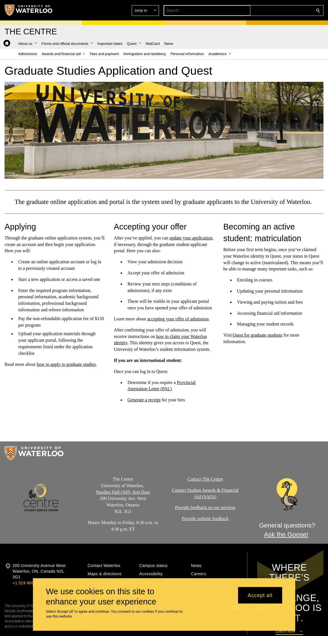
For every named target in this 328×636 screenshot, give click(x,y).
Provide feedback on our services (205, 507)
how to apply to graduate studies (66, 364)
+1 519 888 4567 (28, 583)
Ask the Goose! (286, 534)
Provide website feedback (204, 518)
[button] (276, 10)
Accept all (260, 595)
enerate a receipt (146, 399)
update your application (191, 237)
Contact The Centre (205, 479)
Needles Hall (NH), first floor (123, 491)
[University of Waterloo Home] (29, 10)
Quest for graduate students (257, 335)
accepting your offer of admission (178, 318)
